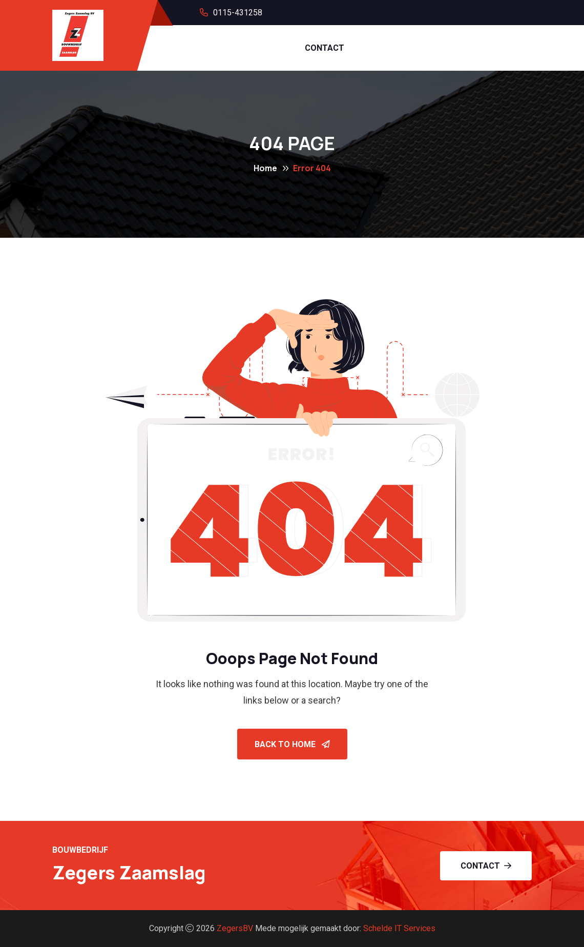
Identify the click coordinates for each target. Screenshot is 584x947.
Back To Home (292, 744)
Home (265, 168)
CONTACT (324, 48)
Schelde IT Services (399, 928)
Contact (486, 866)
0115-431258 (237, 12)
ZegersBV (235, 928)
